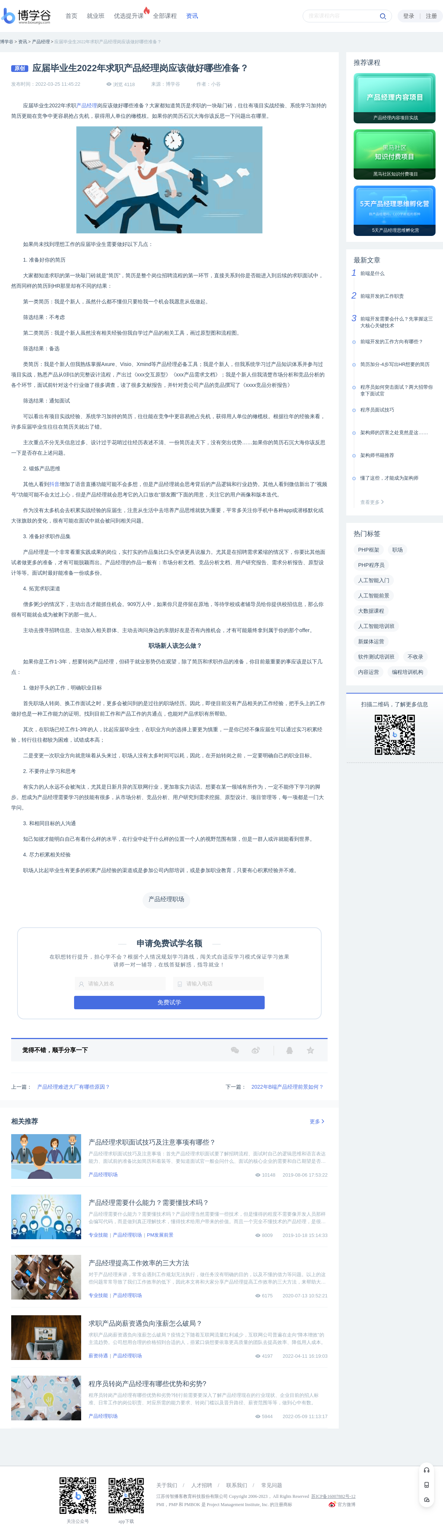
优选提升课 (129, 16)
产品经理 (86, 105)
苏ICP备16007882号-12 (333, 1496)
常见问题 (271, 1485)
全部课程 (165, 16)
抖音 (54, 484)
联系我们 (236, 1485)
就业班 (96, 16)
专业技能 (98, 1235)
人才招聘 (201, 1485)
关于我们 (166, 1485)
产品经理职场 (103, 1174)
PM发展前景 (160, 1235)
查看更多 (373, 502)
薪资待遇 (98, 1355)
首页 (71, 16)
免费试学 (169, 1002)
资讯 (192, 16)
